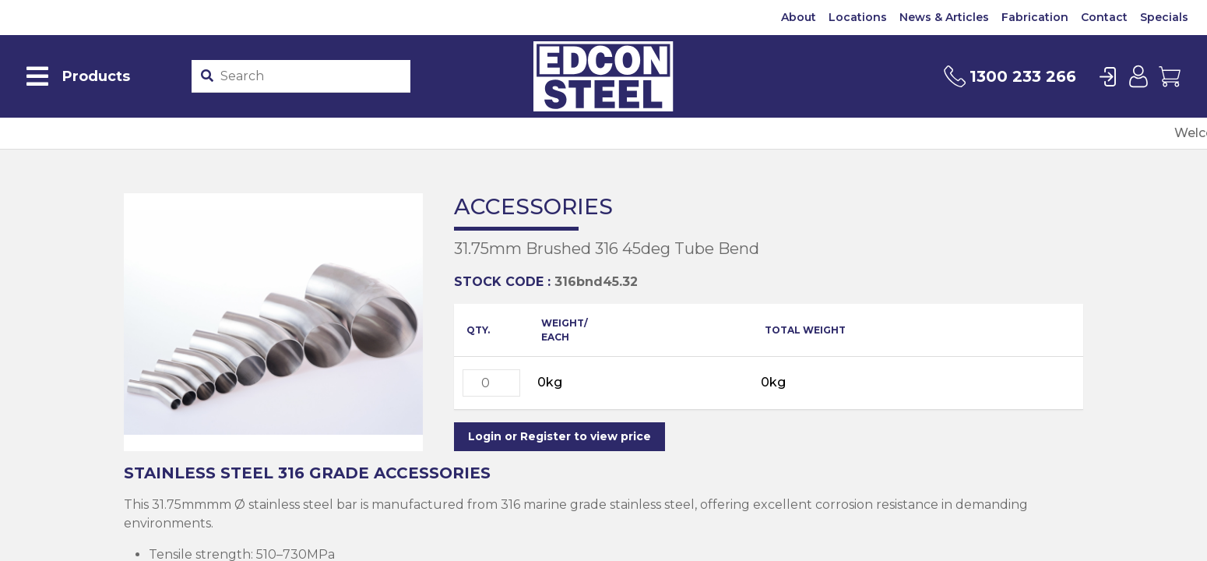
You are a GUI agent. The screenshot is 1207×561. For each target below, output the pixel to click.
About (798, 17)
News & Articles (944, 17)
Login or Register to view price (559, 436)
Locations (858, 17)
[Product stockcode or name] (311, 76)
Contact (1104, 17)
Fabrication (1034, 17)
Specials (1164, 17)
